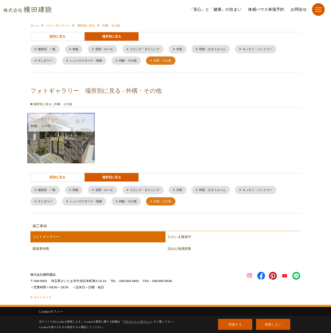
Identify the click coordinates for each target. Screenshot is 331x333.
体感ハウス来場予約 (266, 9)
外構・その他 (168, 61)
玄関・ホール (107, 49)
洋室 (185, 49)
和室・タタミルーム (220, 49)
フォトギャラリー (46, 238)
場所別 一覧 (47, 49)
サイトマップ (42, 299)
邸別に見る (57, 36)
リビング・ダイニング (149, 49)
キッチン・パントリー (267, 49)
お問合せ (299, 9)
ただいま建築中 (179, 238)
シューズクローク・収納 (88, 61)
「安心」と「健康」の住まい (215, 9)
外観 (77, 49)
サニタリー (46, 61)
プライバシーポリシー (137, 322)
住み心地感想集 (179, 250)
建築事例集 (41, 250)
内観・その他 (132, 61)
